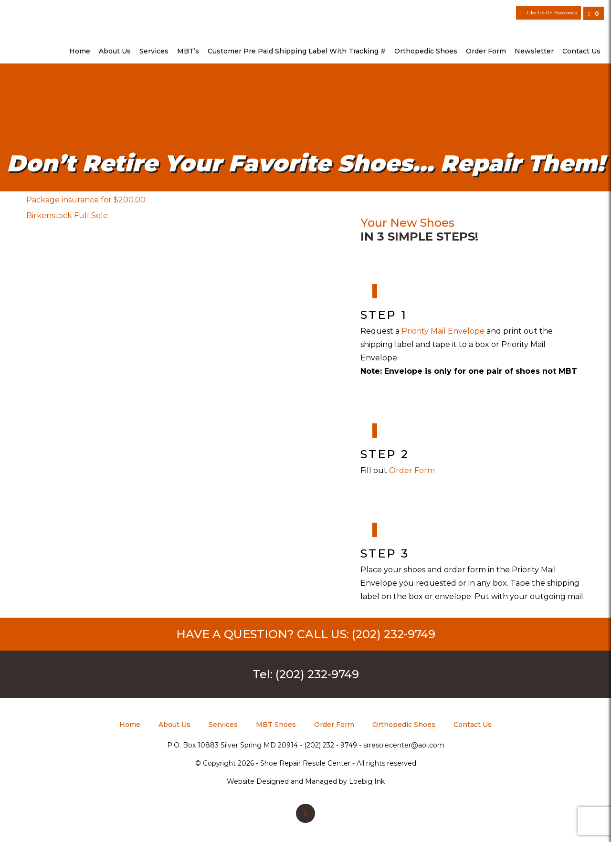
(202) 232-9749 (393, 634)
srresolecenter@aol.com (403, 745)
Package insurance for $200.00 (86, 199)
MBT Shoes (276, 724)
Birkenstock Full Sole (67, 215)
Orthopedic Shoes (425, 51)
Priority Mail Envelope (443, 331)
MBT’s (188, 51)
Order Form (486, 51)
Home (79, 51)
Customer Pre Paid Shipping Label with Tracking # (297, 51)
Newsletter (534, 51)
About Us (115, 51)
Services (154, 51)
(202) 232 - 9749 (330, 745)
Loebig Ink (367, 781)
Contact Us (581, 51)
